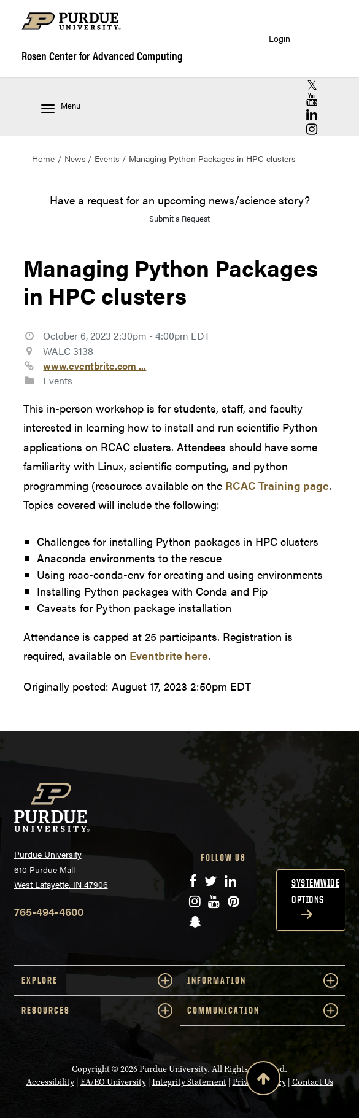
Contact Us (312, 1082)
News (74, 158)
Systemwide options (315, 891)
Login (279, 38)
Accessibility (50, 1082)
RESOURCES (96, 1010)
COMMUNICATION (262, 1010)
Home (43, 158)
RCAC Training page (277, 485)
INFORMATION (262, 980)
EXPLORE (96, 980)
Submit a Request (179, 218)
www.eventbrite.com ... (94, 366)
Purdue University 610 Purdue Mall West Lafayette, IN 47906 (61, 869)
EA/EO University (113, 1082)
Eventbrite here (168, 655)
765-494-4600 (48, 911)
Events (107, 158)
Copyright (91, 1069)
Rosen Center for (102, 56)
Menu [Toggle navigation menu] (60, 106)
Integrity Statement (189, 1082)
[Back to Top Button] (263, 1080)
